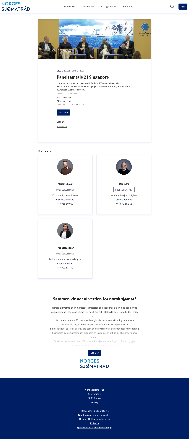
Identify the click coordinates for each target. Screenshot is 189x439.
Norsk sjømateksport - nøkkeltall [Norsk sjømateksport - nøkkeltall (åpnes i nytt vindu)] (94, 414)
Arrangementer (108, 6)
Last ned (63, 112)
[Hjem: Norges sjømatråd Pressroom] (16, 7)
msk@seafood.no (65, 199)
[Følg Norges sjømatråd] (182, 7)
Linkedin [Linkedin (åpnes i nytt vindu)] (94, 423)
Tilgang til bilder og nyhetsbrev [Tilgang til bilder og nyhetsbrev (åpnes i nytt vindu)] (94, 419)
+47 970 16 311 (124, 203)
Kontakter (128, 6)
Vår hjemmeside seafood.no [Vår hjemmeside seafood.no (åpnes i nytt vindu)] (94, 410)
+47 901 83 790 (65, 267)
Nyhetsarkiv (70, 6)
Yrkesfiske (62, 126)
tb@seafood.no (65, 263)
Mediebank (88, 6)
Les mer (94, 352)
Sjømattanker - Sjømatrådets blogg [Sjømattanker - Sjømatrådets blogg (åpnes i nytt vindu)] (94, 427)
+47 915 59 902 (65, 203)
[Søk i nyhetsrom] (172, 6)
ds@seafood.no (124, 199)
